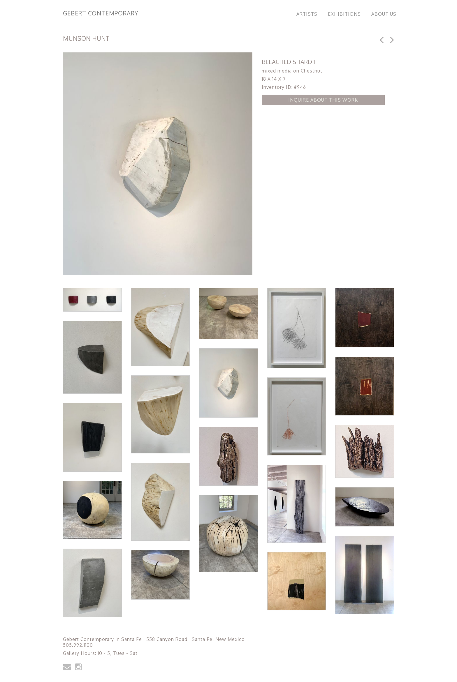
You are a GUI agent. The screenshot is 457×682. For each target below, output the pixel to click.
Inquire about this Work (323, 100)
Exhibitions (344, 14)
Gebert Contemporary (100, 13)
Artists (306, 14)
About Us (383, 14)
